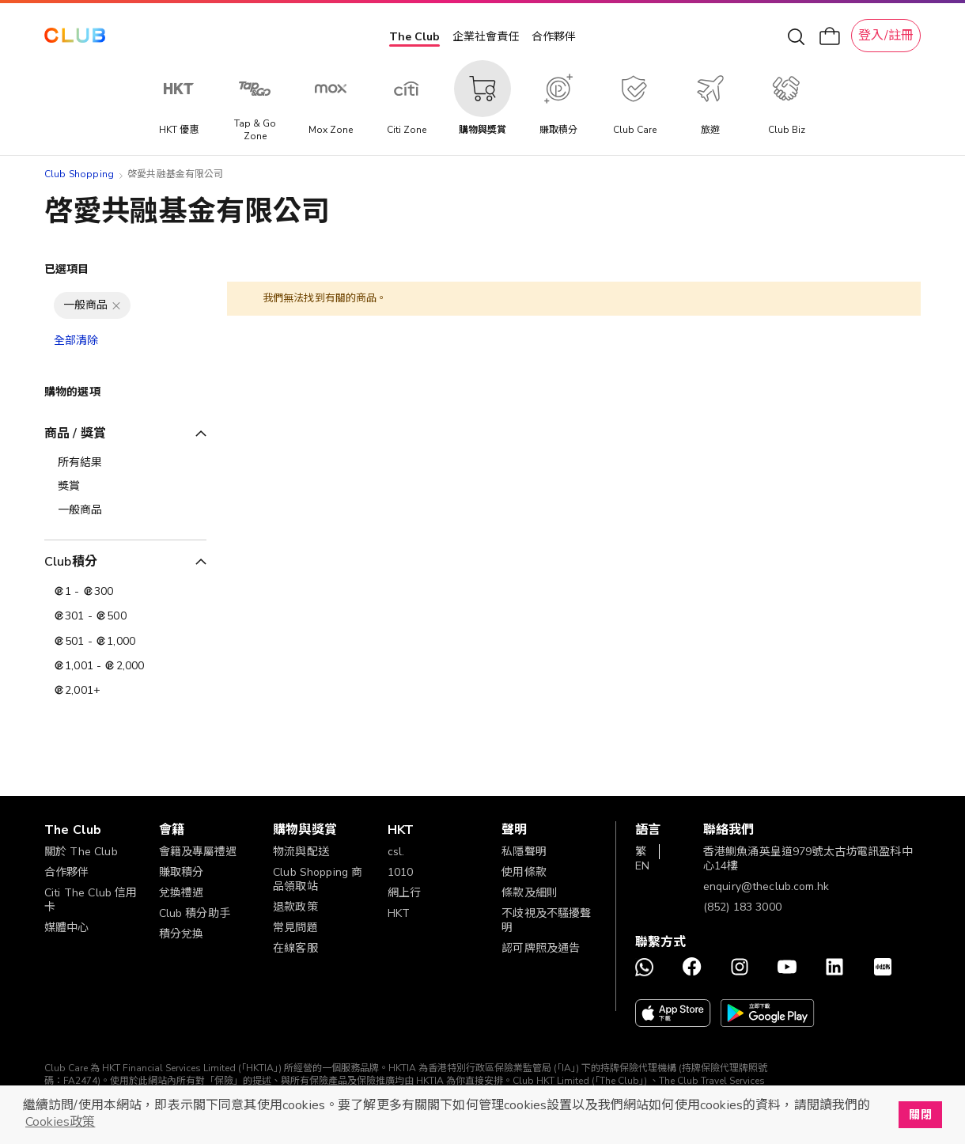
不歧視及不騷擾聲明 (546, 920)
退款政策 (295, 907)
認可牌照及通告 (540, 948)
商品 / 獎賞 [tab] (75, 433)
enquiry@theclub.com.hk (766, 886)
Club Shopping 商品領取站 (317, 879)
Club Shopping (79, 174)
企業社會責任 (485, 36)
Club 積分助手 (194, 913)
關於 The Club (81, 851)
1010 (401, 872)
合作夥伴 (554, 36)
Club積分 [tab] (70, 561)
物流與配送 (301, 851)
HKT (399, 913)
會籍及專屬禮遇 (198, 851)
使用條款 (524, 872)
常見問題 (295, 927)
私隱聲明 (524, 851)
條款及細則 (529, 892)
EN (642, 865)
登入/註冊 (886, 35)
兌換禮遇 (181, 892)
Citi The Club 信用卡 (90, 900)
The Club (414, 36)
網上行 (404, 892)
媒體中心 (66, 927)
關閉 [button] (920, 1115)
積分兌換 (181, 933)
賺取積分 (181, 872)
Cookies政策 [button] (60, 1122)
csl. (396, 851)
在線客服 (295, 948)
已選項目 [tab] (66, 269)
